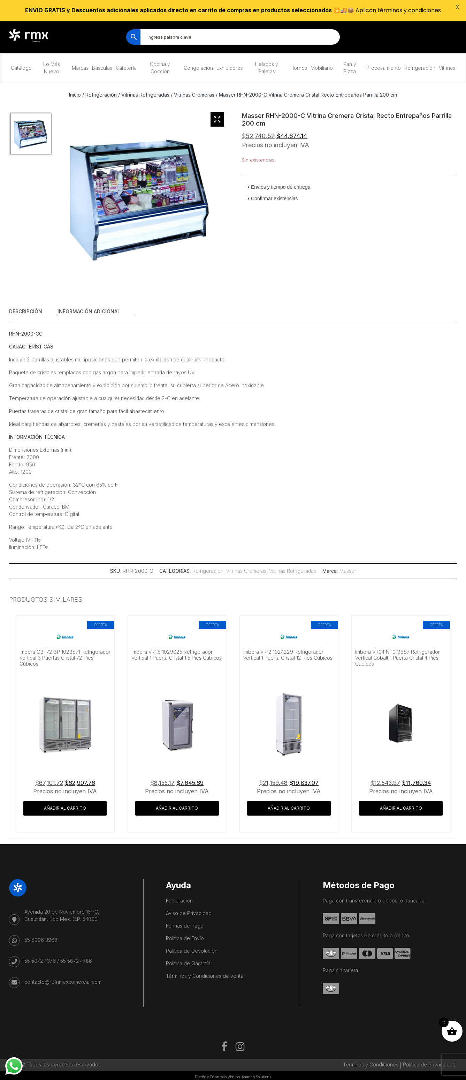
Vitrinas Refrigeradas (145, 95)
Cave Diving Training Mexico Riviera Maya (213, 997)
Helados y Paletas (266, 67)
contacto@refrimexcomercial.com (62, 982)
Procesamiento (383, 68)
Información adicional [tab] (89, 311)
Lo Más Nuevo (51, 67)
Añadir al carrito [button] (65, 808)
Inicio (75, 95)
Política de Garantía (188, 963)
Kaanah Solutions (256, 1077)
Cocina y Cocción (160, 67)
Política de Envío (185, 938)
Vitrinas (447, 68)
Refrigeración (419, 68)
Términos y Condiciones (370, 1064)
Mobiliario (322, 68)
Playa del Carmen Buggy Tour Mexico (181, 997)
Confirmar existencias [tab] (271, 198)
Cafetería (126, 68)
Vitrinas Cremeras (194, 95)
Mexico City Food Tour (239, 997)
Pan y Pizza (349, 67)
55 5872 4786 (76, 961)
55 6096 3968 (41, 940)
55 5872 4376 (40, 961)
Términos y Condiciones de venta (204, 976)
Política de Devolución (191, 951)
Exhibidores (229, 68)
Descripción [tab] (25, 311)
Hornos (298, 68)
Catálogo (21, 68)
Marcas (80, 68)
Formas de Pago (185, 926)
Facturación (179, 900)
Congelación (198, 68)
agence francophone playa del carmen (264, 997)
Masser (347, 571)
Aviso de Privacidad (189, 913)
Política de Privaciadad (429, 1064)
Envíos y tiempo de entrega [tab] (277, 187)
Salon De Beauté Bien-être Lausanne (215, 1004)
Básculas (102, 68)
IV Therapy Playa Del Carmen (189, 1004)
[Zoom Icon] (217, 119)
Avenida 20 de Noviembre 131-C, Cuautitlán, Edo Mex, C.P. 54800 (61, 915)
